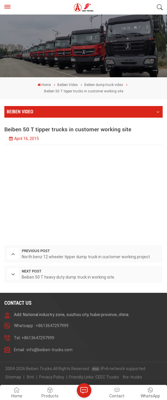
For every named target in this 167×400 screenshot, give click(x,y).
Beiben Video (67, 85)
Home (44, 85)
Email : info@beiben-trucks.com (43, 349)
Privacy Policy (51, 377)
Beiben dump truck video (103, 85)
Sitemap (13, 377)
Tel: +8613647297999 (34, 338)
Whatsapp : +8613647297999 (41, 325)
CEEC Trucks (107, 377)
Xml (30, 377)
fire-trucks (132, 377)
